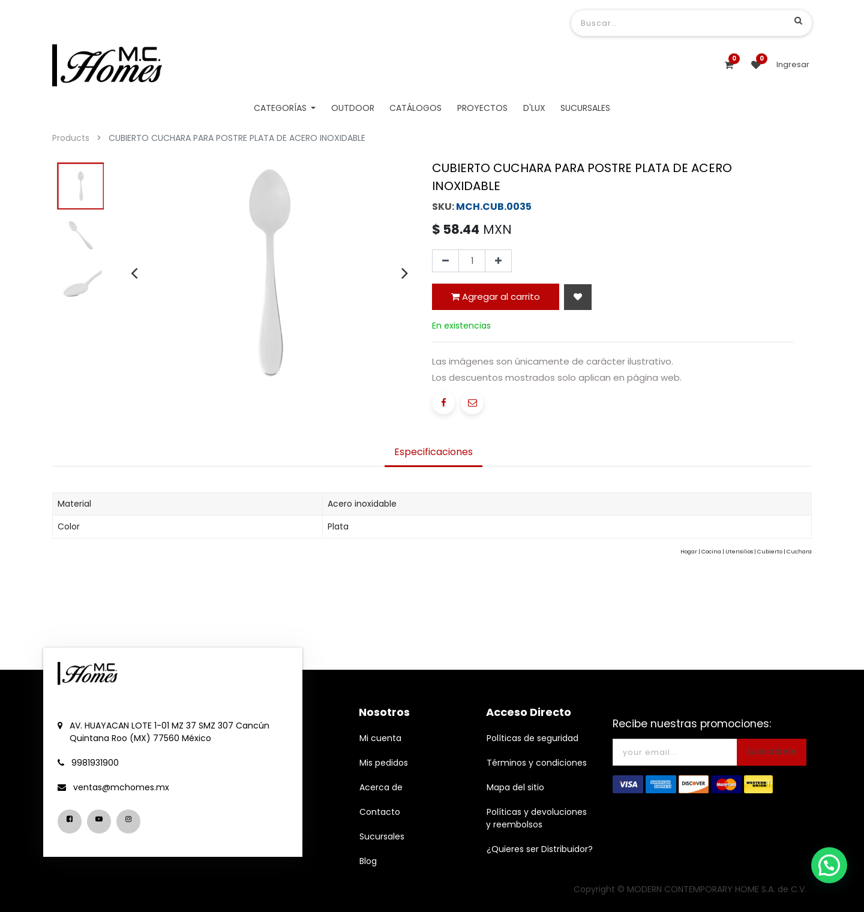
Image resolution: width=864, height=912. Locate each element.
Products (70, 138)
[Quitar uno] (445, 260)
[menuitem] (352, 108)
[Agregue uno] (498, 260)
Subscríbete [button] (771, 751)
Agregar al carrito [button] (495, 296)
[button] (578, 297)
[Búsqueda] (798, 20)
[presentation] (134, 272)
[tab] (433, 453)
